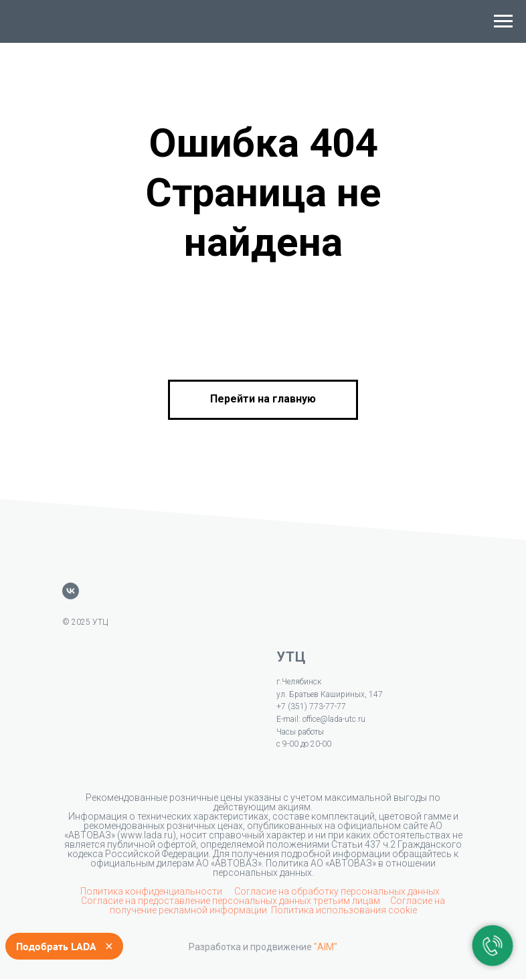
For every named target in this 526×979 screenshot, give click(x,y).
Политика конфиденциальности (152, 891)
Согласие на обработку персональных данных (337, 891)
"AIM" (325, 947)
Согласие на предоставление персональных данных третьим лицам (231, 900)
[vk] (70, 591)
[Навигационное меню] (503, 21)
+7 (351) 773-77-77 (311, 706)
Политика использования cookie (344, 910)
